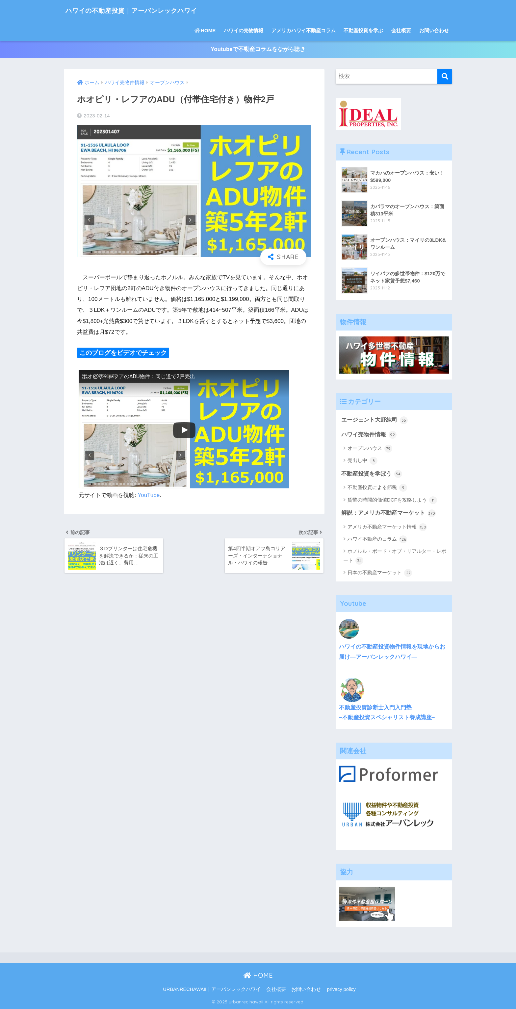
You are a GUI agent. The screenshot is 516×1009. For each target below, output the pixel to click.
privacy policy (341, 989)
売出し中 (362, 461)
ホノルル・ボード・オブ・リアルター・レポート (394, 557)
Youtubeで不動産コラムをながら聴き (258, 49)
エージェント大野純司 (374, 420)
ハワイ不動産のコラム (377, 540)
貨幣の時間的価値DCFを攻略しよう (392, 500)
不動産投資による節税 (377, 488)
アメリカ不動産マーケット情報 (387, 527)
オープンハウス (370, 449)
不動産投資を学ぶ (363, 30)
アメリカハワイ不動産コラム (303, 30)
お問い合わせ (434, 30)
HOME (205, 30)
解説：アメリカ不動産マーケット (388, 514)
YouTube (149, 495)
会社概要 (401, 30)
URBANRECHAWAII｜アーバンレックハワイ (212, 989)
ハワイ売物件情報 (369, 435)
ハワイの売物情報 (243, 30)
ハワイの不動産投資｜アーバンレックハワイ (146, 10)
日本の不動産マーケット (380, 574)
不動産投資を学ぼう (371, 474)
